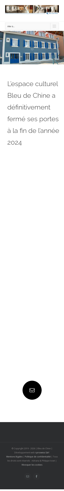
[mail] (32, 390)
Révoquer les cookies (32, 464)
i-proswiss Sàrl (42, 452)
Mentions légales (14, 456)
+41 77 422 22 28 (22, 364)
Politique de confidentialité (38, 456)
